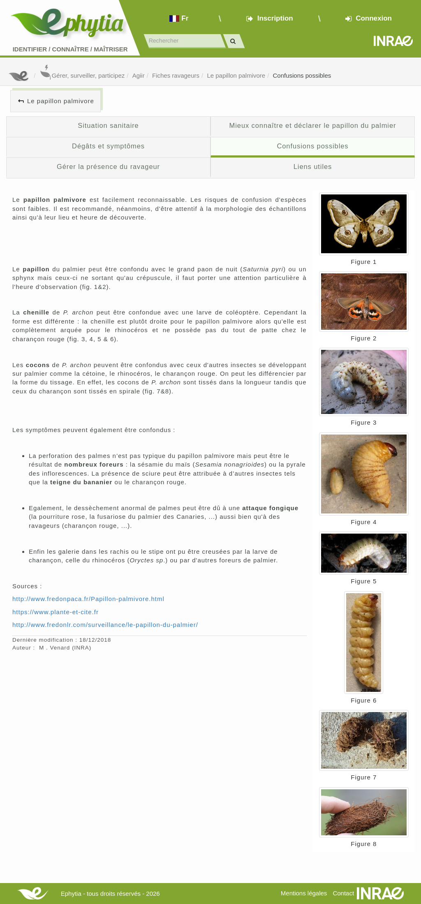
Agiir (138, 75)
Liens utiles (313, 166)
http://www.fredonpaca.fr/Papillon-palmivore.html (88, 598)
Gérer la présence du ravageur (108, 166)
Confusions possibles (302, 75)
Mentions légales (304, 893)
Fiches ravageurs (175, 75)
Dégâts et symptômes (108, 146)
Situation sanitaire (108, 125)
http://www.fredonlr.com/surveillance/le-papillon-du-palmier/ (105, 624)
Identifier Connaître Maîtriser (70, 49)
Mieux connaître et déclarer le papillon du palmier (312, 125)
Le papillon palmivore (236, 75)
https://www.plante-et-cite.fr (55, 611)
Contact (343, 893)
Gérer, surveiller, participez (82, 75)
